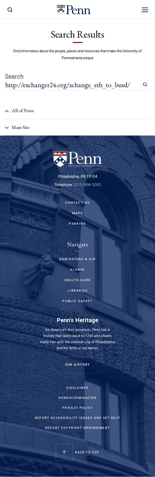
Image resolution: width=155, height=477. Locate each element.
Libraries (77, 290)
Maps (77, 213)
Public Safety (77, 301)
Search (14, 77)
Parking (77, 223)
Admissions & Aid (77, 259)
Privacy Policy (77, 408)
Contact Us (77, 202)
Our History (77, 364)
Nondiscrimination (78, 398)
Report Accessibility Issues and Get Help (77, 418)
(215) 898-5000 (87, 184)
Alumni (77, 269)
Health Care (77, 280)
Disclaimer (77, 388)
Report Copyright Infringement (77, 428)
